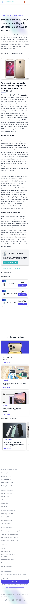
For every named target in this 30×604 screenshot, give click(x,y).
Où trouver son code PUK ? (9, 540)
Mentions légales (6, 551)
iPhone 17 (4, 500)
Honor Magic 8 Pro (7, 482)
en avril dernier (20, 145)
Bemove (11, 596)
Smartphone (9, 15)
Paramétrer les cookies (8, 559)
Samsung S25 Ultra (7, 520)
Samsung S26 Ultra (7, 514)
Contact (3, 548)
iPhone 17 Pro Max (6, 493)
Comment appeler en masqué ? (10, 531)
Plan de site (4, 563)
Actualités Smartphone (18, 15)
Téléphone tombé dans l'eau (9, 534)
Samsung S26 (5, 517)
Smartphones (7, 268)
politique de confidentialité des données (15, 587)
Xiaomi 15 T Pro (6, 476)
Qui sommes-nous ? (7, 566)
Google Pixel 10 (6, 479)
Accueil (3, 15)
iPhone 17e (4, 503)
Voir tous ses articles (10, 262)
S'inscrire (15, 582)
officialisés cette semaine (17, 115)
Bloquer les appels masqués (9, 537)
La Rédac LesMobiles (7, 53)
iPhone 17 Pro (5, 496)
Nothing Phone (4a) (7, 486)
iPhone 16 (4, 506)
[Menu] (28, 2)
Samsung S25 (5, 523)
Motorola (17, 268)
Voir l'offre (22, 285)
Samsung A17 (5, 473)
